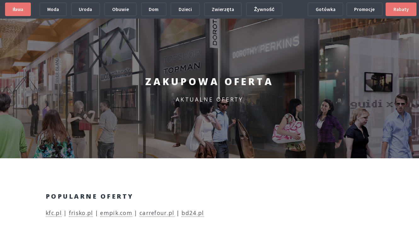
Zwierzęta (223, 9)
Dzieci (185, 9)
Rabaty (401, 9)
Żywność (264, 9)
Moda (53, 9)
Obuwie (120, 9)
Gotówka (326, 9)
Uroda (85, 9)
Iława (18, 9)
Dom (153, 9)
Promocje (364, 9)
